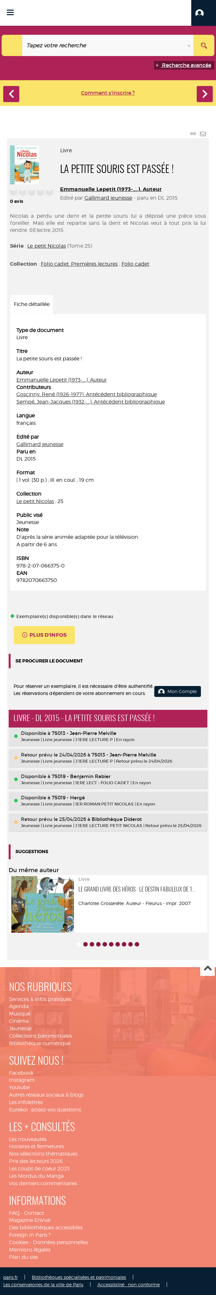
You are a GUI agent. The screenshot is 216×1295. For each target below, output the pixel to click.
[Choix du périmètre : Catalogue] (12, 45)
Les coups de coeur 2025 (39, 1169)
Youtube (19, 1087)
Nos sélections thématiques (43, 1154)
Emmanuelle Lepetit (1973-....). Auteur (111, 189)
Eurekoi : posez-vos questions (45, 1110)
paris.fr (10, 1277)
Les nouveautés (28, 1139)
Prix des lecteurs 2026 (36, 1161)
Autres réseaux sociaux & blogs (46, 1095)
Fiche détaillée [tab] (32, 304)
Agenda (19, 1006)
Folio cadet (135, 264)
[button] (203, 13)
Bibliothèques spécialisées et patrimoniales (79, 1277)
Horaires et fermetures (36, 1146)
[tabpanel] (108, 456)
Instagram (22, 1080)
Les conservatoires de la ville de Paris (43, 1284)
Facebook (21, 1073)
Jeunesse (20, 1028)
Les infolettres (26, 1102)
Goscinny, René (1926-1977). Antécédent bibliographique (86, 394)
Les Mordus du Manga (36, 1176)
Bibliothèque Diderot (117, 819)
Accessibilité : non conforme (128, 1284)
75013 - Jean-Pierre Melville (84, 733)
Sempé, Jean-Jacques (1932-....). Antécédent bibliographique (90, 402)
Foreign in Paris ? (30, 1235)
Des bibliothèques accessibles (46, 1227)
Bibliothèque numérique (39, 1043)
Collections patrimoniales (40, 1036)
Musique (19, 1014)
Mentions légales (29, 1250)
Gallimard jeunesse (108, 198)
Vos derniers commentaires (43, 1183)
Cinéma (19, 1021)
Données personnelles (60, 1242)
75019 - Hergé (68, 798)
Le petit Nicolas (46, 246)
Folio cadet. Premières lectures (79, 264)
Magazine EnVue (29, 1220)
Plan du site (23, 1257)
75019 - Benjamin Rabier (81, 776)
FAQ (14, 1213)
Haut (207, 969)
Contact (34, 1213)
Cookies (18, 1242)
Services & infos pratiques (40, 999)
